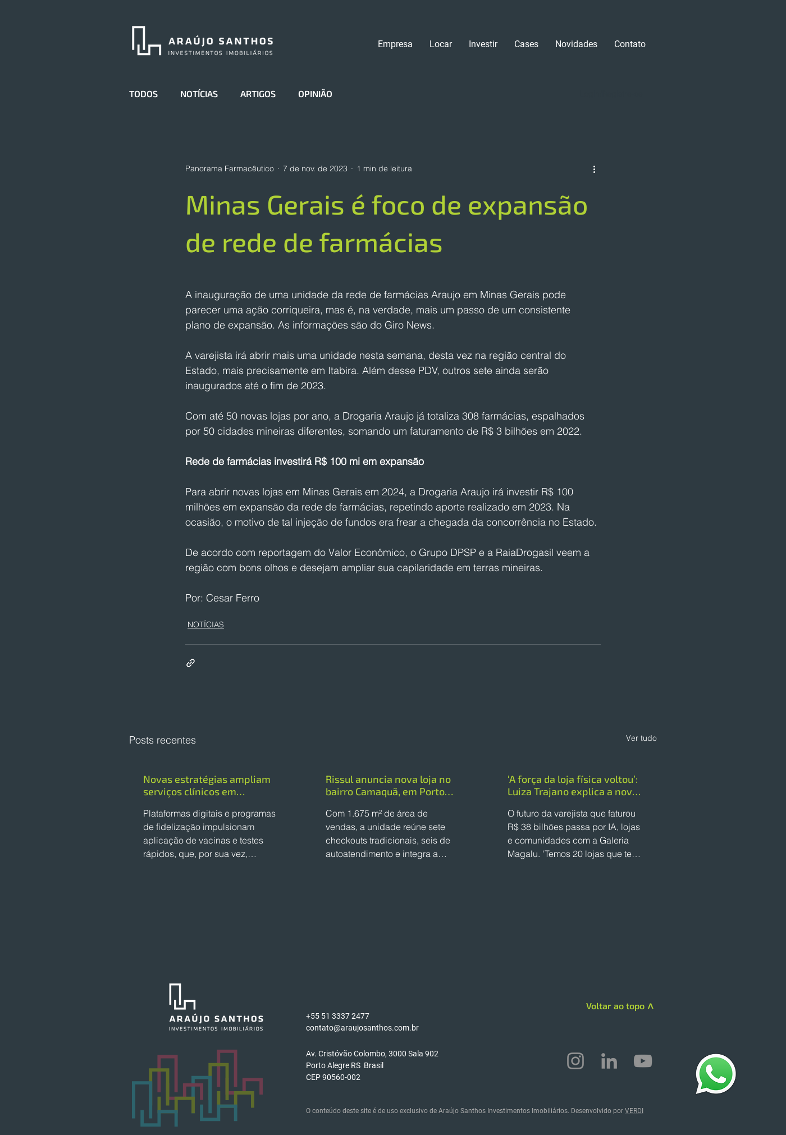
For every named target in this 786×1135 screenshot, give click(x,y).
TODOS (143, 93)
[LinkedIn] (609, 1061)
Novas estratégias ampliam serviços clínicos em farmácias (207, 785)
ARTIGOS (258, 93)
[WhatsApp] (716, 1073)
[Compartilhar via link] (190, 663)
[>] (649, 1007)
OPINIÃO (315, 93)
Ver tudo (641, 738)
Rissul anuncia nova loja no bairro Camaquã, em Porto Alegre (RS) (388, 785)
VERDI (634, 1111)
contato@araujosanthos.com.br (362, 1027)
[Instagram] (575, 1061)
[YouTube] (643, 1061)
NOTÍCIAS (199, 93)
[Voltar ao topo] (604, 1006)
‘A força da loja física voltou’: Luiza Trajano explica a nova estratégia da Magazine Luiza (573, 785)
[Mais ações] (594, 168)
